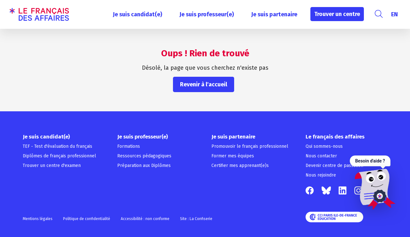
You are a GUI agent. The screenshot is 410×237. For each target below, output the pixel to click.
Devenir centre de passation (334, 165)
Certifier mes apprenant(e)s (240, 165)
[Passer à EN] (394, 14)
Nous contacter (321, 156)
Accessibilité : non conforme (145, 219)
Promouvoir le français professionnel (249, 146)
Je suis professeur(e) (206, 14)
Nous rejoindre (321, 175)
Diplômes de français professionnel (59, 156)
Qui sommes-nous (324, 146)
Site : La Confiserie (196, 219)
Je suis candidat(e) (137, 14)
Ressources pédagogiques (144, 156)
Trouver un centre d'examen (52, 165)
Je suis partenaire (274, 14)
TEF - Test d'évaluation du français (57, 146)
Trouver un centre (337, 14)
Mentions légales (38, 219)
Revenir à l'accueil (203, 84)
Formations (128, 146)
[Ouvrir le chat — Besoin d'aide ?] (373, 182)
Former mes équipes (232, 156)
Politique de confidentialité (86, 219)
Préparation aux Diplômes (144, 165)
